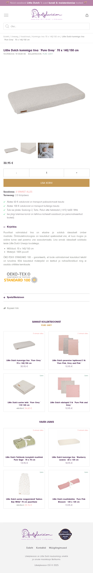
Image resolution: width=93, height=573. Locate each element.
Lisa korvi (46, 182)
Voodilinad (25, 36)
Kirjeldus (10, 226)
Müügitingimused (58, 547)
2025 (56, 565)
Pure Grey (48, 54)
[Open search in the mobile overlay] (46, 26)
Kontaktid (41, 547)
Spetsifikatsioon (13, 297)
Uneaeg (14, 36)
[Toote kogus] (46, 173)
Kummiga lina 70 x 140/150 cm (46, 36)
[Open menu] (6, 15)
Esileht (6, 36)
